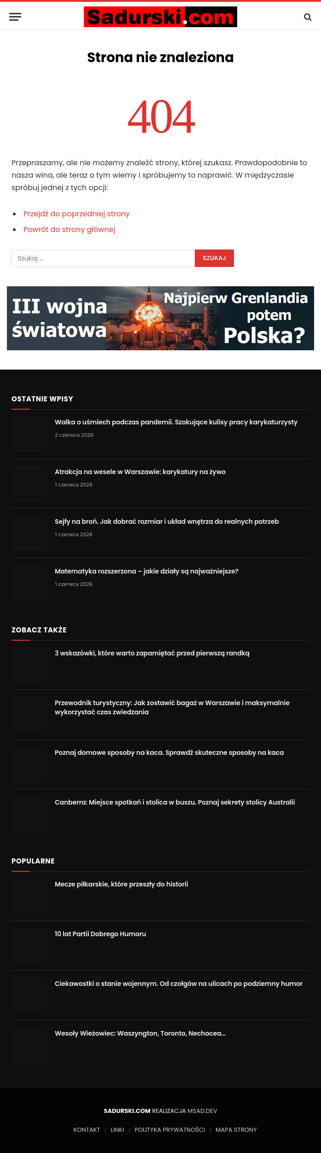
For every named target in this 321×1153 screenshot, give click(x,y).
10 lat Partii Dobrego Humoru (100, 934)
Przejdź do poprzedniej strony (76, 214)
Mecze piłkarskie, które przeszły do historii (121, 884)
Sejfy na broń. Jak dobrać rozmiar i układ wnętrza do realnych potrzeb (167, 521)
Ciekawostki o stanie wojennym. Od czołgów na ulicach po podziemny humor (179, 983)
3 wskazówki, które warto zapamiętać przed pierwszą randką (152, 653)
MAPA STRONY (236, 1129)
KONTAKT (87, 1129)
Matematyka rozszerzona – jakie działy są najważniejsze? (147, 571)
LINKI (117, 1129)
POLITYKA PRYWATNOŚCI (169, 1129)
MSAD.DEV (202, 1111)
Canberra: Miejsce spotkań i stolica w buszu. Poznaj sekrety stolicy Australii (175, 802)
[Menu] (15, 16)
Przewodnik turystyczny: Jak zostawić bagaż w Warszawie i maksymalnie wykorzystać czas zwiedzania (172, 707)
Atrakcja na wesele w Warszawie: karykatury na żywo (140, 471)
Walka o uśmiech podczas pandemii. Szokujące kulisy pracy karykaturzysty (176, 422)
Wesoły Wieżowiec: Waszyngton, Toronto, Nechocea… (140, 1033)
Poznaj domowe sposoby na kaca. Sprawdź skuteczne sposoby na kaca (169, 752)
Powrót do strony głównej (69, 229)
